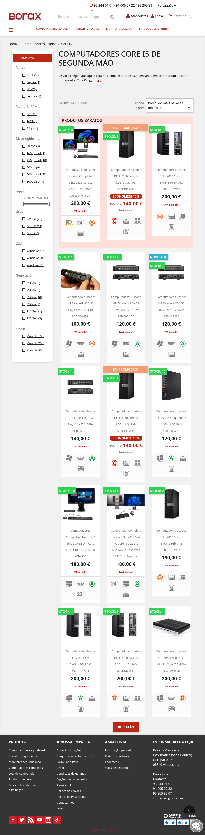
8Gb (32, 114)
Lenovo (34, 96)
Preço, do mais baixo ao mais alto (169, 105)
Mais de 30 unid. (37, 350)
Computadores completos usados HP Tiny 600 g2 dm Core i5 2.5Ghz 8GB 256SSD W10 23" (80, 543)
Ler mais (95, 80)
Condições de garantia (71, 773)
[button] (11, 29)
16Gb (32, 121)
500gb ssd (36, 174)
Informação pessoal (118, 750)
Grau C (33, 233)
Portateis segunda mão (24, 756)
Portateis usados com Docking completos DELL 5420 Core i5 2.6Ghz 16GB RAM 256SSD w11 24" (80, 182)
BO (24, 16)
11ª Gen (34, 311)
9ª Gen (33, 304)
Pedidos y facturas (117, 756)
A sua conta (115, 742)
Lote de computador (154, 29)
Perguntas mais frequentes (74, 756)
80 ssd (33, 146)
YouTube (40, 820)
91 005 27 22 (125, 5)
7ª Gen (33, 290)
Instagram (48, 820)
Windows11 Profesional (37, 265)
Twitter (22, 820)
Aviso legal (64, 785)
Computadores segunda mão (28, 750)
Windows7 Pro (37, 251)
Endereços (112, 762)
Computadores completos (26, 768)
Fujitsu (33, 82)
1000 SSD (35, 181)
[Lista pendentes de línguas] (168, 5)
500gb (33, 167)
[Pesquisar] (86, 16)
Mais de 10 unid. (37, 336)
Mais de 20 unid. (37, 343)
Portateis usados (88, 29)
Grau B (34, 226)
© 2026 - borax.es (102, 830)
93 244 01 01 (103, 5)
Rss (31, 820)
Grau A (34, 219)
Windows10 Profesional (37, 258)
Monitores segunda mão (25, 762)
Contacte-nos (65, 802)
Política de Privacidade (71, 797)
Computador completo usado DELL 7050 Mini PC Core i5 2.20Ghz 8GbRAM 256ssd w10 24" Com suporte (126, 543)
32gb (32, 128)
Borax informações (69, 750)
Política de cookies (69, 791)
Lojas (60, 808)
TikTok (57, 820)
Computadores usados (53, 29)
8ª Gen (34, 297)
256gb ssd (37, 160)
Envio (60, 768)
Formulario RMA (67, 762)
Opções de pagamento (72, 779)
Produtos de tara (20, 779)
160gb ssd (36, 153)
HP (32, 89)
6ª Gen (33, 283)
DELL (33, 75)
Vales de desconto (117, 768)
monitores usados (120, 29)
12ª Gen (34, 318)
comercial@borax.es (168, 798)
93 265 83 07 (162, 793)
